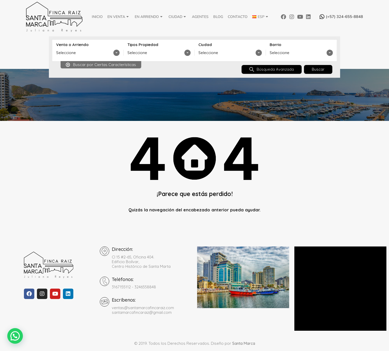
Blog (218, 16)
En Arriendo (149, 16)
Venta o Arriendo (72, 44)
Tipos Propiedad (142, 44)
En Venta (118, 16)
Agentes (200, 16)
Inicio (97, 16)
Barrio (275, 44)
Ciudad (177, 16)
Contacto (238, 16)
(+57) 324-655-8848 (344, 16)
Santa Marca (243, 343)
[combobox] (88, 52)
